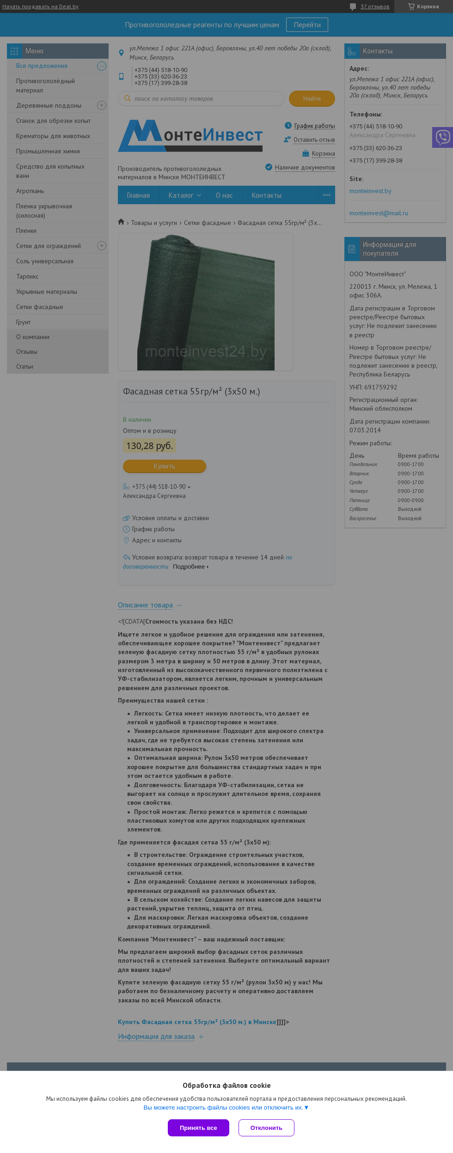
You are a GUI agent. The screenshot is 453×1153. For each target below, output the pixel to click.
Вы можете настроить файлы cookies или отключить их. (223, 1107)
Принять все (198, 1127)
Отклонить (266, 1127)
